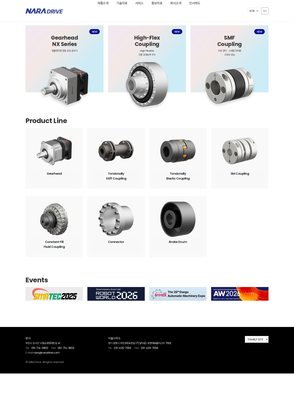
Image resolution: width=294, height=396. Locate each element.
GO (265, 11)
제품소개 (83, 11)
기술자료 (109, 11)
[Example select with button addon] (254, 11)
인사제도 (210, 11)
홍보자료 (158, 11)
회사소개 (184, 11)
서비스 (134, 11)
